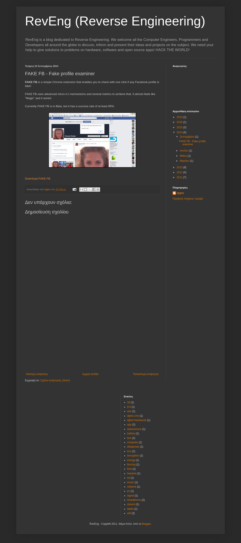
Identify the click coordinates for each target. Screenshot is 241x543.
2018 (180, 117)
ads (129, 411)
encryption (133, 455)
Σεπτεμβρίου (187, 136)
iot (128, 477)
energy (131, 460)
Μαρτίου (185, 160)
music (130, 482)
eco (129, 451)
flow (129, 468)
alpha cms (133, 415)
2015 (180, 127)
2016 (180, 122)
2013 (180, 167)
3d (128, 402)
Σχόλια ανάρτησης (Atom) (55, 380)
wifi (129, 513)
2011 (180, 177)
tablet (130, 508)
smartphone (134, 499)
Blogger (146, 523)
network (131, 486)
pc (128, 491)
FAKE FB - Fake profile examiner (192, 143)
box (129, 438)
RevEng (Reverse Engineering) (115, 21)
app (129, 424)
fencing (131, 464)
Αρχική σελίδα (90, 374)
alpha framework (137, 420)
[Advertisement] (92, 340)
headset (132, 473)
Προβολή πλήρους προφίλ (188, 198)
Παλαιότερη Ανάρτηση (145, 374)
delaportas (133, 446)
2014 (180, 132)
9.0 (129, 406)
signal (130, 495)
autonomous (134, 429)
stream (131, 504)
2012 (180, 172)
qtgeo (180, 193)
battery (131, 433)
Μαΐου (184, 155)
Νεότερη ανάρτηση (37, 374)
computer (132, 442)
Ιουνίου (184, 150)
